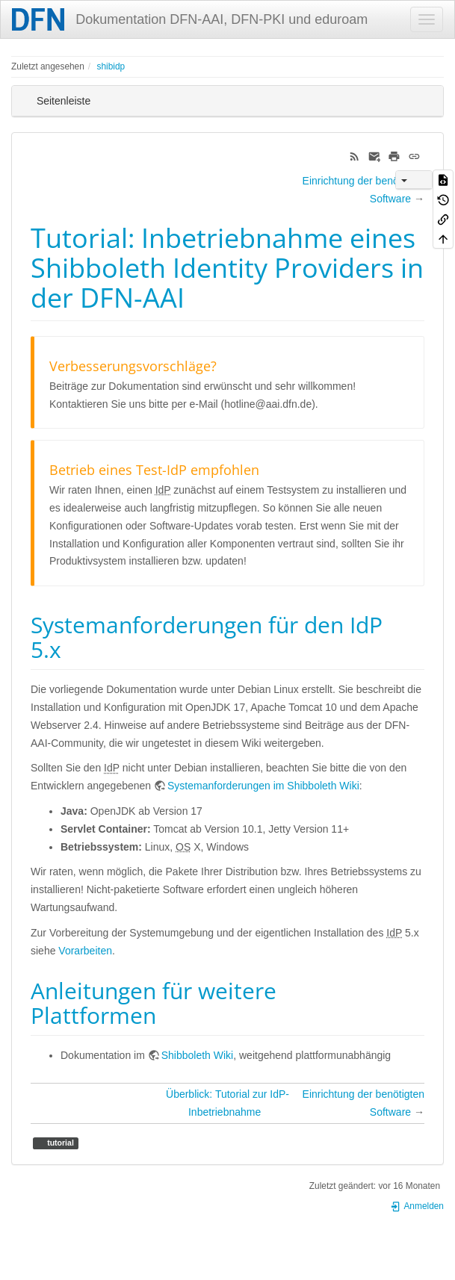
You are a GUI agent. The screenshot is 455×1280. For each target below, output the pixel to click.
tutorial (59, 1142)
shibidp (110, 66)
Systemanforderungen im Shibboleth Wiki (263, 786)
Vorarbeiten (85, 951)
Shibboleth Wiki (197, 1055)
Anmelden (417, 1206)
